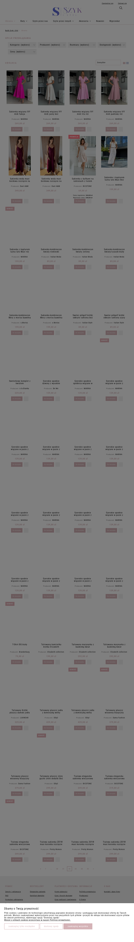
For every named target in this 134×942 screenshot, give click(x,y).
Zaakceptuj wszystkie (78, 926)
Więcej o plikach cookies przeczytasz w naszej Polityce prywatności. (37, 920)
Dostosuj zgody (51, 926)
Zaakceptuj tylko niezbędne (21, 926)
